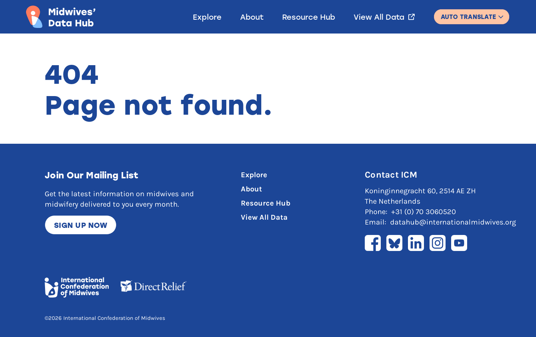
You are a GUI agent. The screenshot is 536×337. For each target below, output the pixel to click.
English (471, 13)
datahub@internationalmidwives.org (453, 222)
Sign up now (80, 225)
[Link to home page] (60, 17)
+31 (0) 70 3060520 (423, 211)
